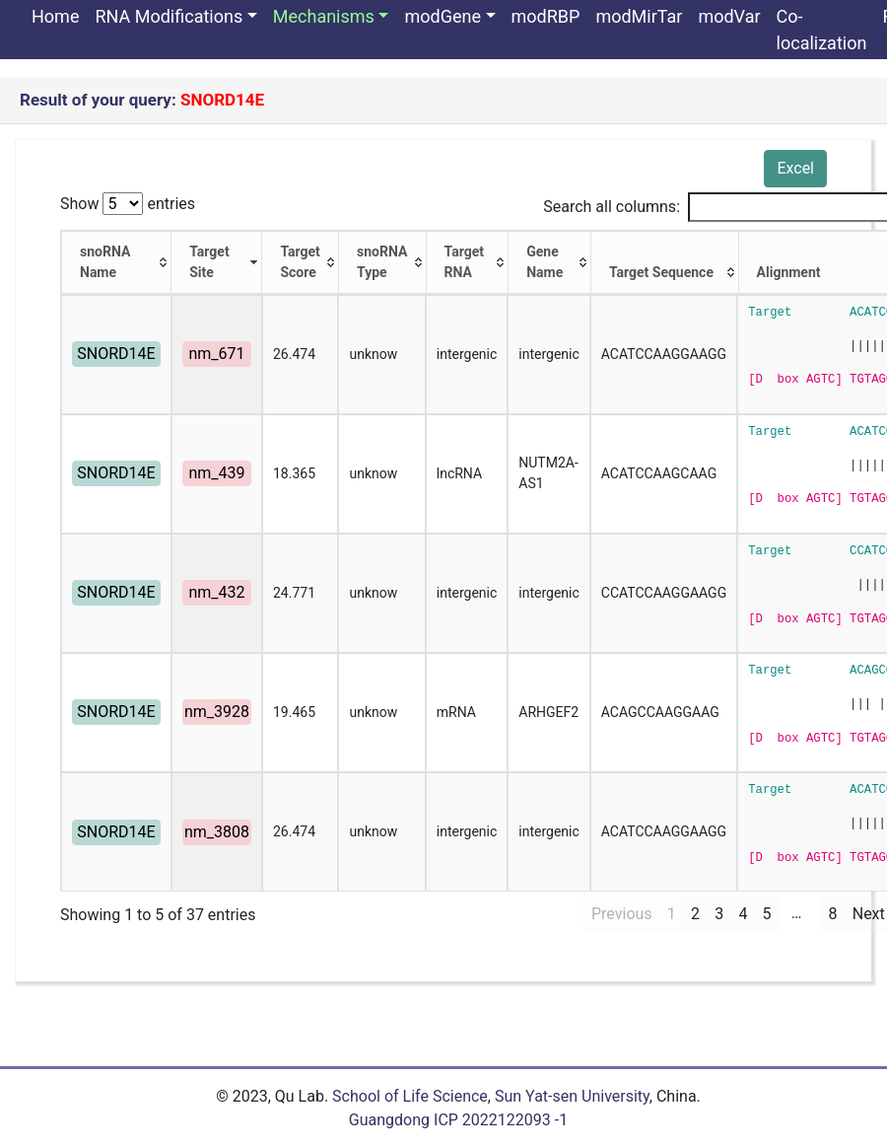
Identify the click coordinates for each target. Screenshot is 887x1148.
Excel (795, 168)
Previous (621, 913)
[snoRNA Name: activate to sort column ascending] (116, 263)
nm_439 (216, 473)
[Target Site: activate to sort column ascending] (216, 263)
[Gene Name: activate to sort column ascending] (550, 263)
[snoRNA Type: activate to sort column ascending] (383, 263)
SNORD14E (116, 353)
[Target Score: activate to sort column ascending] (300, 263)
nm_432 (216, 592)
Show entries (127, 203)
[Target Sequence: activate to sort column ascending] (665, 263)
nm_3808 (216, 832)
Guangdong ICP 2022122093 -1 (458, 1120)
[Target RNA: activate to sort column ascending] (468, 263)
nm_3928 (216, 711)
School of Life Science (410, 1096)
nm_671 (216, 353)
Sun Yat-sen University (572, 1096)
